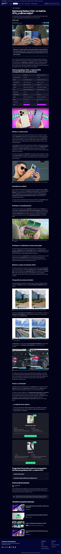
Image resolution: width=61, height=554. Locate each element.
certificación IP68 (43, 146)
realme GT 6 (30, 452)
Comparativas (17, 8)
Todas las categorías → (45, 548)
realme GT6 (31, 62)
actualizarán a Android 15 (35, 215)
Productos (10, 3)
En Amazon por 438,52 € (30, 462)
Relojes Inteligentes (44, 546)
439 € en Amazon (26, 104)
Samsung (14, 20)
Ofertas (20, 3)
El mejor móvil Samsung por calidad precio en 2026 (36, 523)
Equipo (52, 542)
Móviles (42, 542)
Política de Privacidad (55, 544)
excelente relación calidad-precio (35, 392)
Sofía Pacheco (15, 22)
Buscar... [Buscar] (47, 3)
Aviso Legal (53, 546)
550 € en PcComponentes (41, 104)
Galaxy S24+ (24, 62)
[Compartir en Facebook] (44, 23)
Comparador (15, 3)
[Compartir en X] (42, 23)
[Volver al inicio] (58, 552)
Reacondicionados (34, 3)
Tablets (42, 544)
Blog (23, 3)
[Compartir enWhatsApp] (46, 23)
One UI (16, 210)
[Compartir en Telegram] (48, 23)
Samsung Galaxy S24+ (30, 425)
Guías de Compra (27, 3)
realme (17, 20)
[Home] (4, 3)
